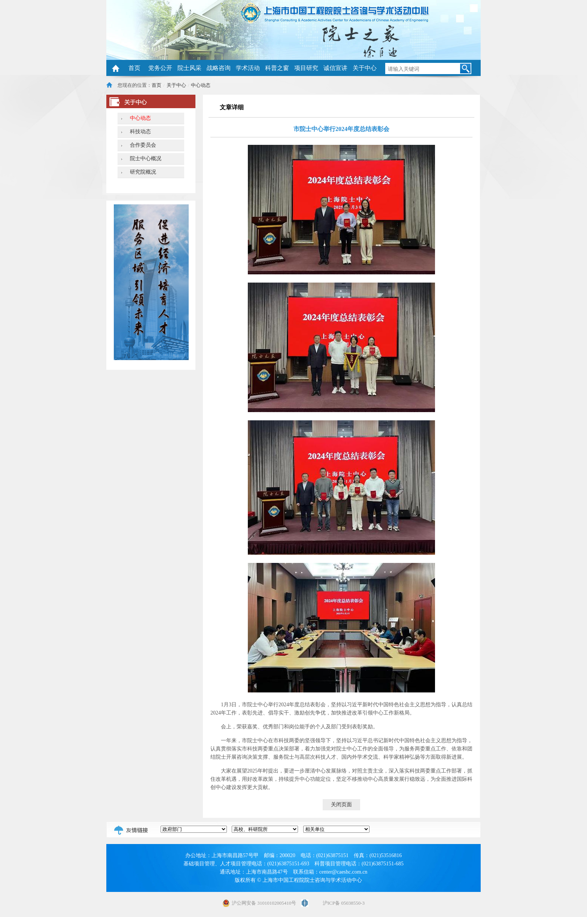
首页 (134, 68)
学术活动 (248, 68)
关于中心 (365, 68)
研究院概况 (143, 172)
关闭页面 (341, 804)
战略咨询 (219, 68)
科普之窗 (277, 68)
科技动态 (140, 131)
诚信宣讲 (335, 68)
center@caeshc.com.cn (343, 872)
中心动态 (200, 85)
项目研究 (306, 68)
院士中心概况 (145, 158)
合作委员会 (143, 145)
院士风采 (189, 68)
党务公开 (160, 68)
